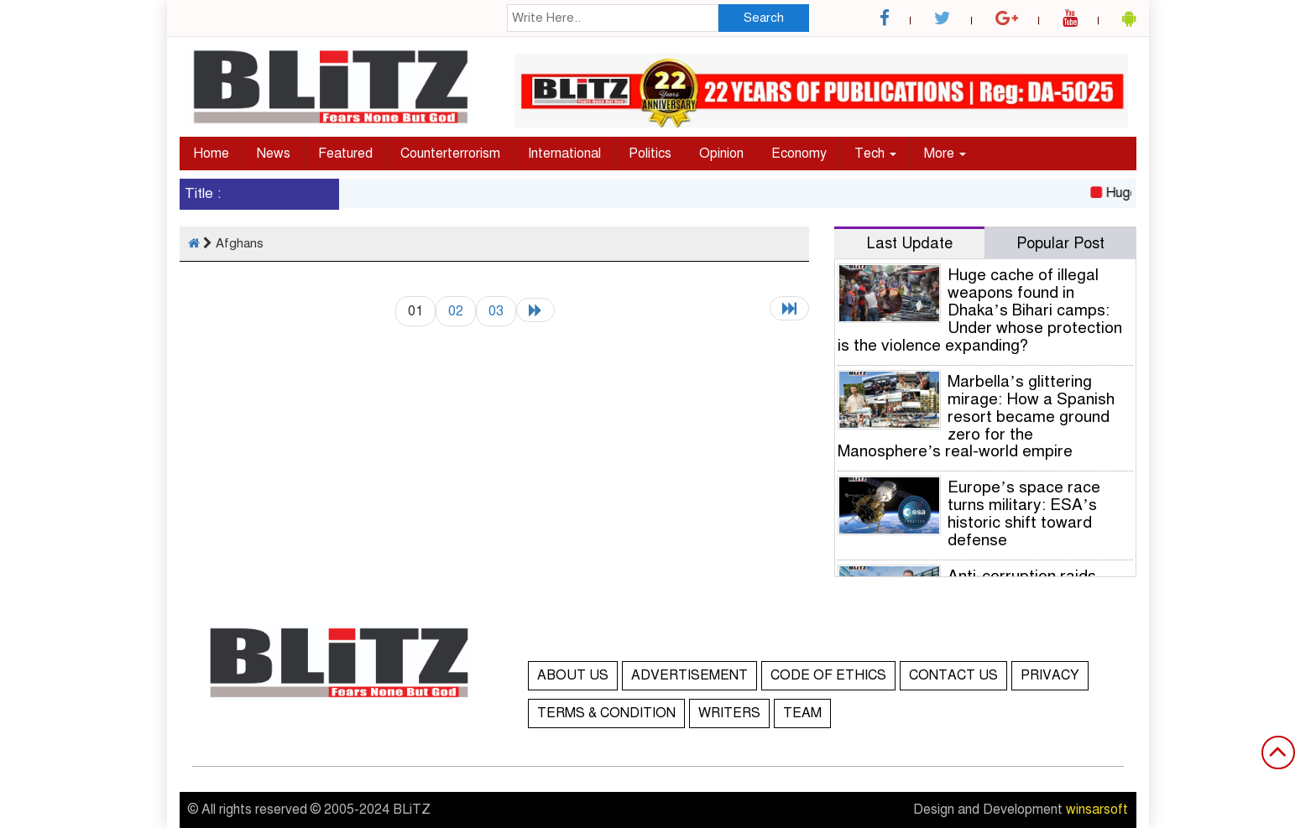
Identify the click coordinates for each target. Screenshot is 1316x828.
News (273, 153)
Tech (875, 153)
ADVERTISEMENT (689, 675)
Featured (345, 153)
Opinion (721, 153)
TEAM (802, 713)
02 (455, 311)
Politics (650, 153)
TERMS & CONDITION (606, 713)
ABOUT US (572, 675)
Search (764, 17)
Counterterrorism (450, 153)
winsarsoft (1097, 809)
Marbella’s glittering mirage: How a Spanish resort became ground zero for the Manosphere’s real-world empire (976, 416)
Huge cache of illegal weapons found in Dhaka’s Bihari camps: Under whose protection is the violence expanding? (980, 310)
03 (496, 311)
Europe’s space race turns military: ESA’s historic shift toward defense (1023, 513)
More (945, 153)
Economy (799, 153)
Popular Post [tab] (1060, 243)
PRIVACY (1050, 675)
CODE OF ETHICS (828, 675)
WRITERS (729, 713)
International (564, 153)
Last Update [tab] (910, 243)
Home (211, 153)
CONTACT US (953, 675)
